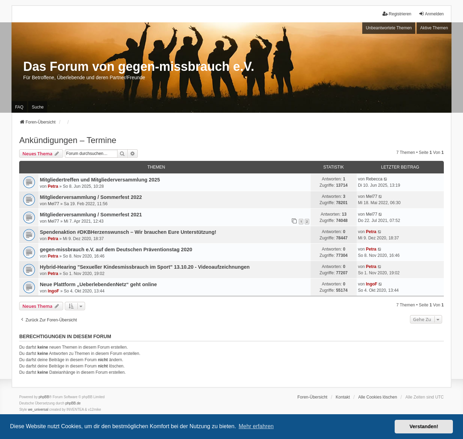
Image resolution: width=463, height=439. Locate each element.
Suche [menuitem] (38, 107)
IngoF (53, 291)
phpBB (44, 397)
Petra (53, 186)
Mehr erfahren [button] (256, 426)
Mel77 (53, 203)
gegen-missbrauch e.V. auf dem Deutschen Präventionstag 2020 (116, 249)
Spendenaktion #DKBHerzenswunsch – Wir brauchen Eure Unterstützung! (128, 232)
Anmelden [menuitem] (431, 13)
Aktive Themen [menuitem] (434, 27)
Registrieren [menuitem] (396, 13)
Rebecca (374, 179)
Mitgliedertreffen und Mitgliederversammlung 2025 (100, 180)
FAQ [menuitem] (19, 107)
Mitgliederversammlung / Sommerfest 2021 (91, 214)
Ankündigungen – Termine (67, 140)
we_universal (38, 409)
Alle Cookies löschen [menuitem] (377, 397)
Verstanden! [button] (424, 426)
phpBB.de (73, 403)
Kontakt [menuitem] (343, 397)
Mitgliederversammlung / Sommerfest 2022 (91, 197)
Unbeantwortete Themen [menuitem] (389, 27)
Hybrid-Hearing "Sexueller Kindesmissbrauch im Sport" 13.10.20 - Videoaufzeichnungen (145, 267)
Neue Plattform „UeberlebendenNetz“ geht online (98, 284)
